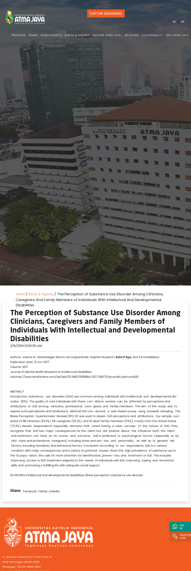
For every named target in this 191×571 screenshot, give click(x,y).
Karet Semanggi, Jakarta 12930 (21, 562)
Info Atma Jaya (177, 35)
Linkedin (54, 491)
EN (182, 22)
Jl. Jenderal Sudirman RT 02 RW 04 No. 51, (27, 557)
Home (20, 294)
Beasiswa (132, 35)
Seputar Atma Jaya (106, 35)
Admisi (33, 35)
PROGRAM (19, 35)
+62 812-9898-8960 (28, 566)
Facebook (29, 491)
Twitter (42, 491)
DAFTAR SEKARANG (106, 13)
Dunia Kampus (51, 35)
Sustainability (152, 35)
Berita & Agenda (77, 35)
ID (174, 22)
